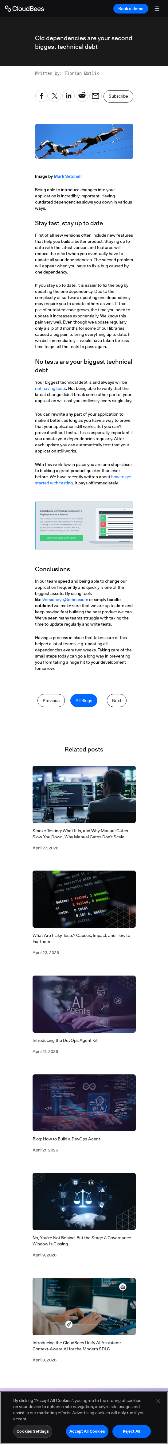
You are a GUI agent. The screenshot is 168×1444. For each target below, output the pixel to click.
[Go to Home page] (24, 9)
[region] (84, 1417)
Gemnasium (76, 599)
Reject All (131, 1431)
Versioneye (53, 599)
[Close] (158, 1401)
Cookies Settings (33, 1431)
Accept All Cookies (87, 1431)
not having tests (50, 388)
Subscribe (118, 96)
